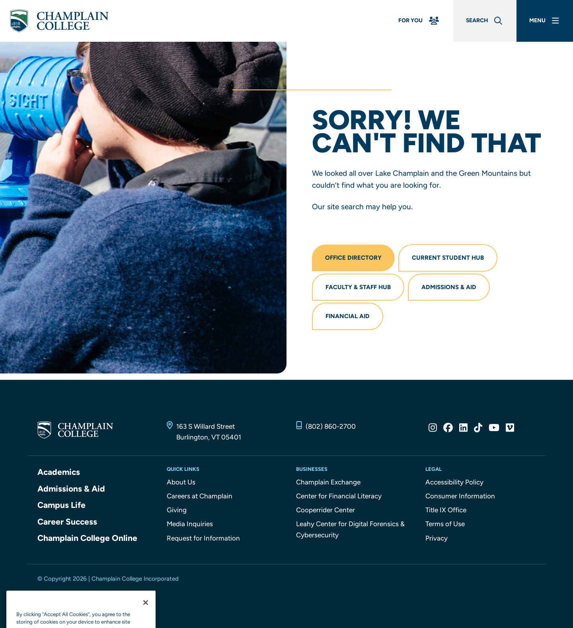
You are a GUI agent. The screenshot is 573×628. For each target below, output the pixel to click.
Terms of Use (445, 524)
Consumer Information (460, 496)
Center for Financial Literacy (339, 496)
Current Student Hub (448, 257)
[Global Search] (484, 21)
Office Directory (353, 257)
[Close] (145, 619)
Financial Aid (347, 316)
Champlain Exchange (328, 482)
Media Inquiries (190, 524)
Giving (177, 510)
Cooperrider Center (325, 510)
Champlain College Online (87, 538)
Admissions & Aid (448, 287)
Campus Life (61, 505)
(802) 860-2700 (331, 426)
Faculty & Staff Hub (358, 287)
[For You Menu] (419, 21)
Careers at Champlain (199, 496)
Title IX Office (445, 510)
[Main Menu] (544, 21)
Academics (58, 472)
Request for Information (203, 538)
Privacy (436, 538)
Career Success (67, 522)
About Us (181, 482)
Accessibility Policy (454, 482)
